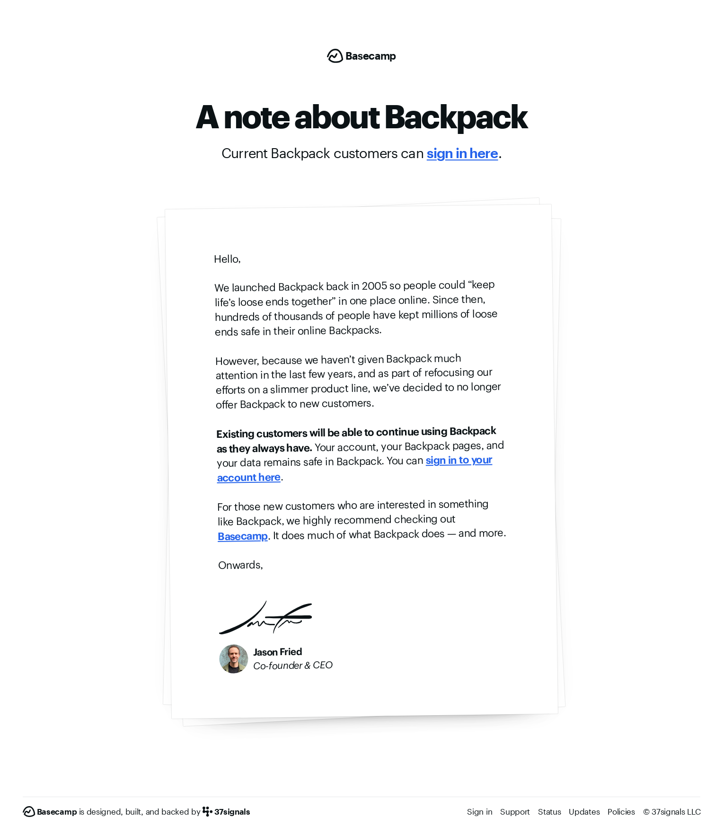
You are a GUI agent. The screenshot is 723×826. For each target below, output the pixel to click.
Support (515, 811)
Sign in (479, 811)
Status (549, 811)
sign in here (462, 153)
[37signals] (226, 811)
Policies (621, 811)
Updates (584, 811)
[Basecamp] (361, 55)
